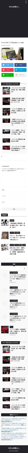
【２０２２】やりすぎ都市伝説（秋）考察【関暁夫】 (18, 89)
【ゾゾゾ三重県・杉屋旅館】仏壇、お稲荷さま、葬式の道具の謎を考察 (18, 331)
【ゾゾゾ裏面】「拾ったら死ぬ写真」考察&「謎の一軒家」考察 (18, 132)
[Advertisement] (14, 24)
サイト (3, 202)
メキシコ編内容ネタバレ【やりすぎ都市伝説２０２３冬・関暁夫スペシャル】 (18, 292)
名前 (3, 190)
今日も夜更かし (14, 7)
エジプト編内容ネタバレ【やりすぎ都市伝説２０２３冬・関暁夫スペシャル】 (18, 318)
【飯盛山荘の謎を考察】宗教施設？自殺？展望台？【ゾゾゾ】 (18, 100)
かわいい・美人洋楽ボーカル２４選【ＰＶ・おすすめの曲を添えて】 (17, 237)
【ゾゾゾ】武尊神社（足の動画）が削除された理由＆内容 (18, 110)
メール (4, 196)
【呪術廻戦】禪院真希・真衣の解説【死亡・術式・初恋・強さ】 (17, 225)
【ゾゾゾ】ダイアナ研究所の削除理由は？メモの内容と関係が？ (18, 148)
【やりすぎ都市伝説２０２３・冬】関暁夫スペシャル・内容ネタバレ (18, 305)
